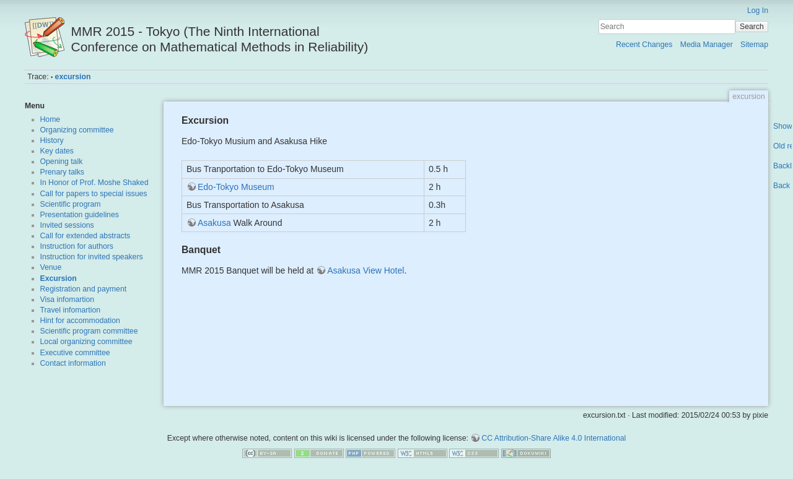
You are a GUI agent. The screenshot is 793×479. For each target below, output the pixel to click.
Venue (51, 267)
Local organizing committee (86, 341)
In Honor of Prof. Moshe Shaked (94, 182)
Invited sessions (67, 225)
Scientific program (70, 204)
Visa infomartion (67, 299)
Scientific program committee (89, 331)
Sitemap (754, 44)
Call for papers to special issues (93, 193)
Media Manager (706, 44)
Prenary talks (62, 172)
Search (752, 26)
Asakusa (214, 223)
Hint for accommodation (80, 320)
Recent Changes (644, 44)
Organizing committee (77, 130)
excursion (73, 76)
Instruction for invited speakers (91, 256)
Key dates (57, 151)
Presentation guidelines (79, 214)
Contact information (73, 363)
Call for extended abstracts (85, 235)
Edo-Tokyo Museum (236, 187)
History (52, 140)
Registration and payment (83, 289)
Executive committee (75, 352)
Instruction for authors (76, 246)
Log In (757, 10)
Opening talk (61, 161)
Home (50, 119)
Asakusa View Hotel (365, 270)
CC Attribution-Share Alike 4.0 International (553, 438)
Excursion (58, 278)
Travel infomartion (70, 310)
